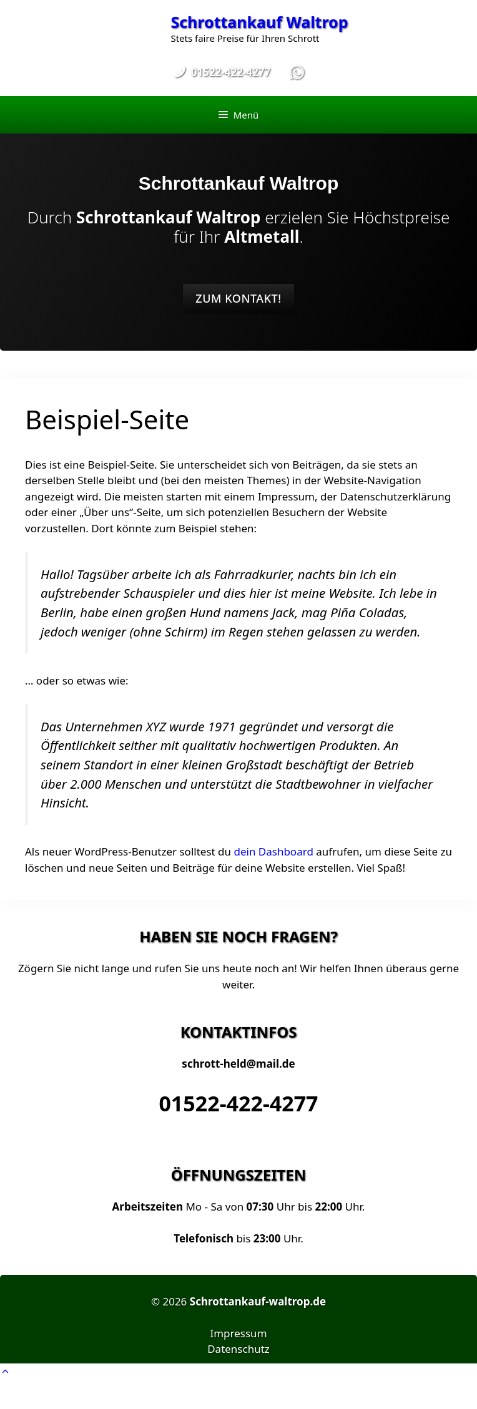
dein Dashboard (273, 851)
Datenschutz (238, 1349)
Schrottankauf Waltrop (259, 21)
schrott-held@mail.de (238, 1063)
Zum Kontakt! (238, 298)
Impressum (238, 1333)
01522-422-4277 (238, 1103)
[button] (5, 1371)
